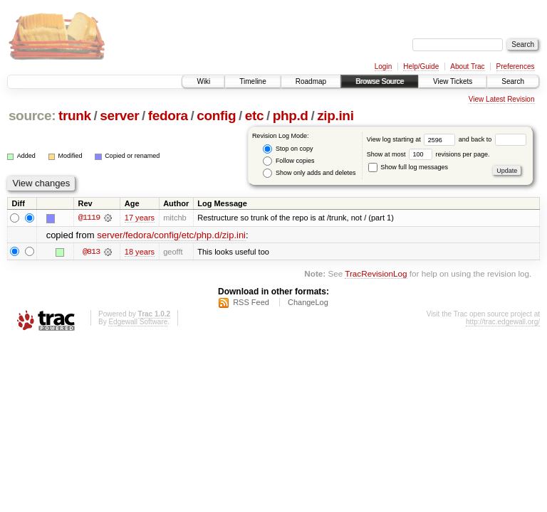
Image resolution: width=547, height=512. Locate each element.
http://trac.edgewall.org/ (503, 322)
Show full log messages (408, 167)
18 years (140, 251)
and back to (492, 139)
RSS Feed (251, 302)
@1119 (89, 217)
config (216, 115)
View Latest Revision (502, 99)
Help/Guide (421, 66)
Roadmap (311, 81)
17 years (140, 217)
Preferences (515, 66)
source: (32, 115)
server (119, 115)
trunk (74, 115)
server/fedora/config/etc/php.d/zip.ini (171, 235)
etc (254, 115)
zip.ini (335, 115)
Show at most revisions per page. (428, 154)
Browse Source (379, 81)
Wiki (203, 81)
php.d (290, 115)
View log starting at (413, 139)
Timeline (252, 81)
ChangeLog (308, 302)
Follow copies (288, 161)
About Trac (467, 66)
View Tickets (452, 81)
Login (383, 66)
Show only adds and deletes (309, 173)
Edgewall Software (137, 322)
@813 (91, 251)
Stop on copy (288, 149)
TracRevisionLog (376, 273)
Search (512, 81)
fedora (168, 115)
